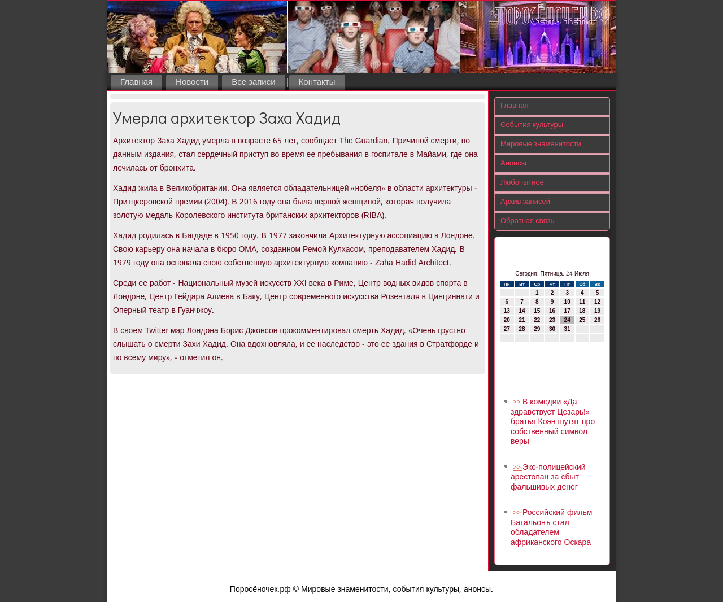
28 (522, 329)
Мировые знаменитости (540, 144)
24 (567, 320)
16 (552, 311)
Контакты (317, 82)
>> (517, 402)
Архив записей (525, 201)
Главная (136, 82)
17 (567, 311)
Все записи (253, 82)
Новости (192, 82)
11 (582, 302)
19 (597, 311)
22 (537, 320)
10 (567, 302)
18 (582, 311)
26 (597, 320)
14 (522, 311)
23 (552, 320)
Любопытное (522, 182)
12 (597, 302)
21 (522, 320)
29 (537, 329)
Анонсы (513, 163)
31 (567, 329)
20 (507, 320)
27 (507, 329)
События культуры (531, 125)
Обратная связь (527, 221)
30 (552, 329)
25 (582, 320)
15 (537, 311)
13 (507, 311)
